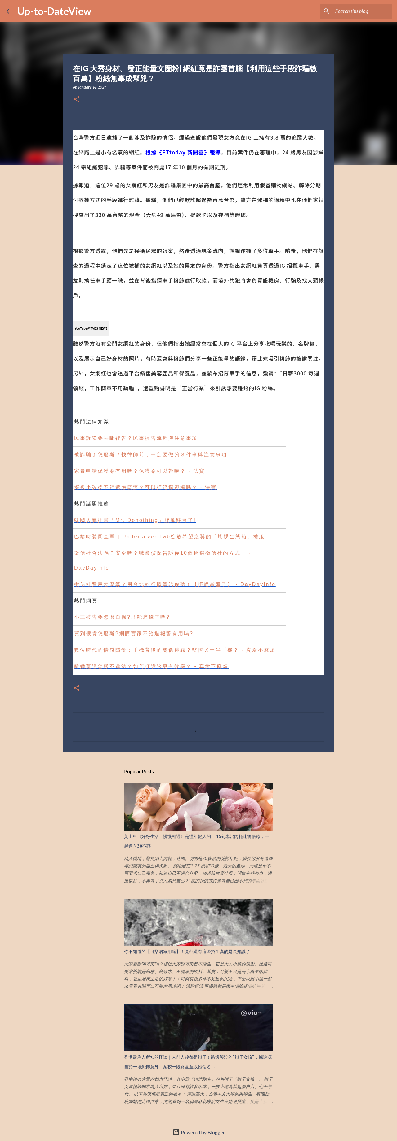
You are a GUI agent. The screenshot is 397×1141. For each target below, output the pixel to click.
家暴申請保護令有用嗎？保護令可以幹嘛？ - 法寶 (139, 471)
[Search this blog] (359, 11)
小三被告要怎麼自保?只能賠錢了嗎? (122, 617)
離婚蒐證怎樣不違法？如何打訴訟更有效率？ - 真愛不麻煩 (151, 666)
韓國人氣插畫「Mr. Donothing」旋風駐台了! (135, 520)
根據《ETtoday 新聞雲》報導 (183, 152)
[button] (76, 100)
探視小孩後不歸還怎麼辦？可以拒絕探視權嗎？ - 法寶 (145, 487)
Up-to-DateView (54, 11)
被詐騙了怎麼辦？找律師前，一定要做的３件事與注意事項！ (153, 454)
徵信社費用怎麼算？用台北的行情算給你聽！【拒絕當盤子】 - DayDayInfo (175, 584)
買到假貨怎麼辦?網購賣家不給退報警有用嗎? (134, 633)
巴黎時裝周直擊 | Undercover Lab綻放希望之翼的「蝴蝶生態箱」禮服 (169, 536)
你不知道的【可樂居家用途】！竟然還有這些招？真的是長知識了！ (189, 951)
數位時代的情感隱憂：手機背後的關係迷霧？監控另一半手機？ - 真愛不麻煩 (175, 650)
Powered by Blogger (198, 1132)
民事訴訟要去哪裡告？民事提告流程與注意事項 (136, 438)
